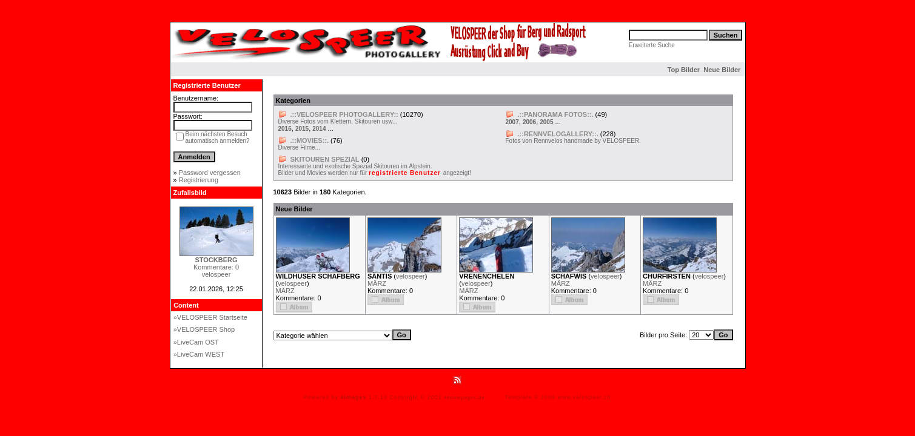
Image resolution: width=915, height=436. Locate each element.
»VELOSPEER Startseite (210, 317)
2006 (529, 122)
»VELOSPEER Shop (204, 329)
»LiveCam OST (196, 342)
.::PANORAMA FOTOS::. (556, 114)
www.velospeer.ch (584, 397)
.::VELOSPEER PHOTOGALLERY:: (344, 114)
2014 (319, 128)
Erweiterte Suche (652, 45)
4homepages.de (464, 397)
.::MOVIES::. (309, 140)
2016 (285, 128)
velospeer (292, 283)
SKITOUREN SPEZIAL (325, 159)
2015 (302, 128)
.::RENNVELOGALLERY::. (558, 133)
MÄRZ (285, 290)
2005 (546, 122)
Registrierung (198, 179)
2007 (512, 122)
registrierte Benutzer (406, 173)
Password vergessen (210, 172)
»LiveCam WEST (198, 354)
